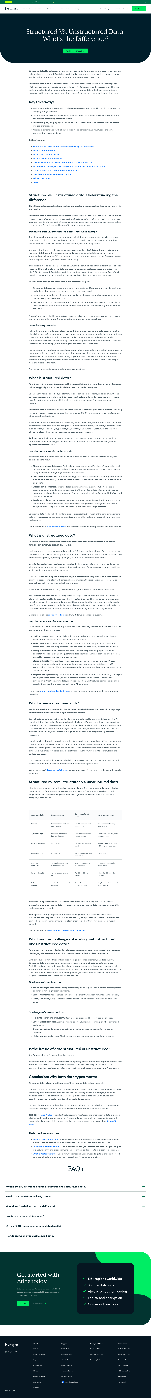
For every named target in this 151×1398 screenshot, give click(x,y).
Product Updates (66, 1365)
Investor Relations (39, 1354)
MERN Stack (122, 1376)
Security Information (39, 1376)
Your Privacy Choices (69, 1382)
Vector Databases (124, 1349)
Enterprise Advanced (96, 1354)
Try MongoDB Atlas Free (75, 51)
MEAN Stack (122, 1382)
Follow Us (36, 1388)
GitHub (35, 1371)
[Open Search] (100, 8)
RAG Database (123, 1365)
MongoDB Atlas (95, 1349)
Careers (35, 1349)
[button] (107, 9)
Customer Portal (66, 1354)
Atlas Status (65, 1360)
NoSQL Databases (124, 1354)
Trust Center (37, 1382)
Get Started (139, 9)
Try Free (23, 1303)
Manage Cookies (66, 1376)
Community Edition (96, 1360)
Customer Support (67, 1371)
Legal (35, 1360)
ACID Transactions (124, 1371)
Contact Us (65, 1349)
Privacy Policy (37, 1365)
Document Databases (125, 1360)
